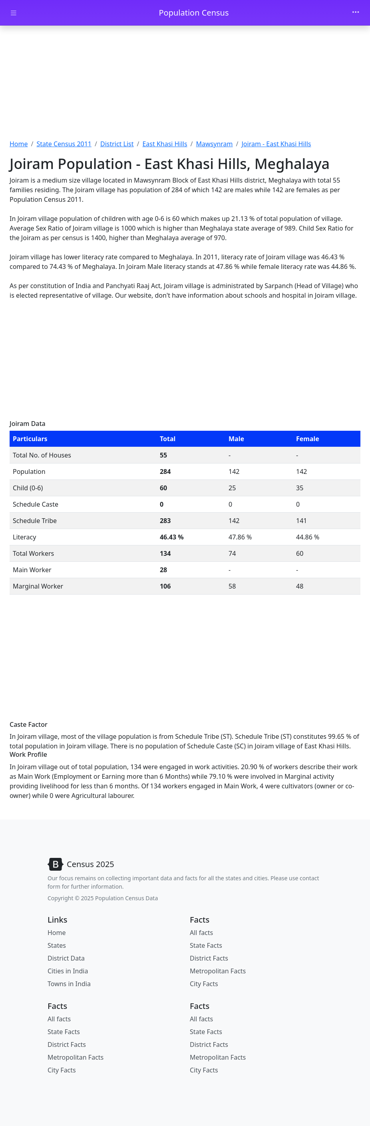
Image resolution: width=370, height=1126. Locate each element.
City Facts (204, 983)
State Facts (206, 945)
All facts (201, 932)
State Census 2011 (64, 143)
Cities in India (68, 971)
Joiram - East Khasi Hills (276, 143)
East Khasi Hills (164, 143)
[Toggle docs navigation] (13, 13)
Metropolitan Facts (218, 971)
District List (117, 143)
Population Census (194, 12)
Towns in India (69, 983)
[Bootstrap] (81, 864)
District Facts (209, 958)
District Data (66, 958)
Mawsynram (214, 143)
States (57, 945)
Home (19, 143)
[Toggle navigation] (356, 13)
